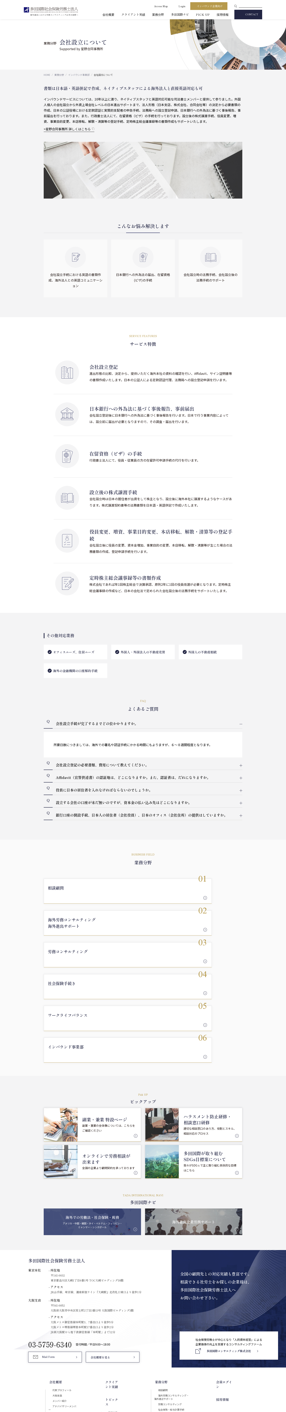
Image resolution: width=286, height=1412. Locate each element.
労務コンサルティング (174, 1300)
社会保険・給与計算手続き (177, 1307)
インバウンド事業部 (79, 74)
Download (209, 1357)
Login (182, 6)
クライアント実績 (133, 14)
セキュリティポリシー (127, 1374)
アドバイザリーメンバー (64, 1302)
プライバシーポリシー (158, 1374)
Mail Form (49, 1252)
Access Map (161, 6)
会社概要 (108, 14)
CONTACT (251, 14)
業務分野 (158, 14)
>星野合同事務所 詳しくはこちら (67, 129)
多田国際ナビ (180, 14)
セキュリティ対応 (59, 1309)
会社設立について (177, 1328)
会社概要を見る (100, 1252)
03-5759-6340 (50, 1238)
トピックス (113, 1282)
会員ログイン (231, 1273)
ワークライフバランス (174, 1314)
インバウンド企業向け (210, 6)
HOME (47, 74)
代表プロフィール (59, 1281)
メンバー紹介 (57, 1295)
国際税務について (177, 1335)
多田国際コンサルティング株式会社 (71, 1328)
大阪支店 (54, 1288)
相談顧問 (165, 1281)
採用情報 (223, 14)
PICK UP (203, 14)
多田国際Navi (116, 1297)
